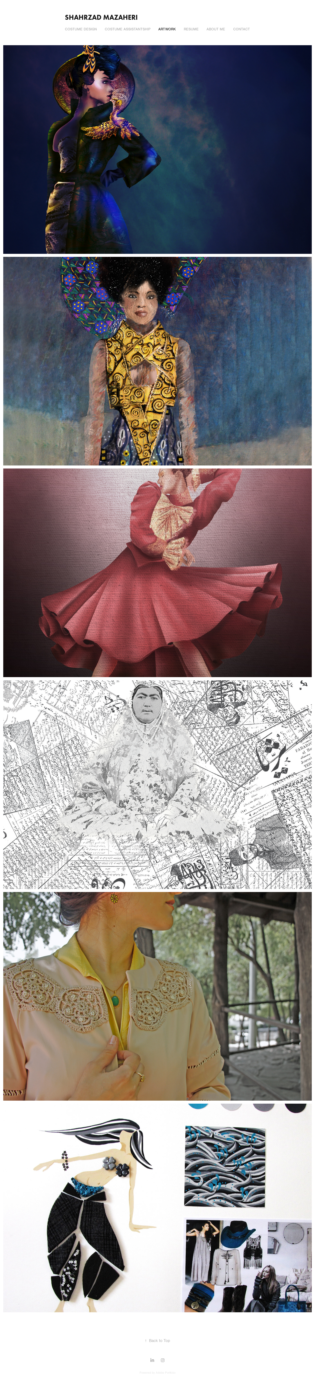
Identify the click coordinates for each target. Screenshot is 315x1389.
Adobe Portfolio (165, 1372)
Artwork (167, 29)
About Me (216, 29)
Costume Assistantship (127, 29)
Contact (241, 29)
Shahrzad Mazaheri (101, 17)
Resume (191, 29)
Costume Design (81, 29)
